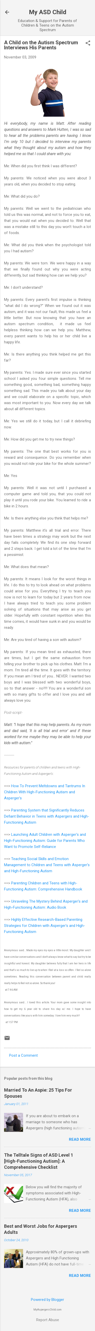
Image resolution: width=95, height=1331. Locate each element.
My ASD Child (47, 12)
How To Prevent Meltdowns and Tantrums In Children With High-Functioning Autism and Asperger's (44, 792)
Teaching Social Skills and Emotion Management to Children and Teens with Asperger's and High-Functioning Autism (47, 865)
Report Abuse (47, 1320)
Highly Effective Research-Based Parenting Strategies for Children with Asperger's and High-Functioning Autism (44, 925)
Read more (80, 1139)
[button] (88, 43)
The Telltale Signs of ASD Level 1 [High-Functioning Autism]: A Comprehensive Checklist (38, 1161)
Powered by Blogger (47, 1299)
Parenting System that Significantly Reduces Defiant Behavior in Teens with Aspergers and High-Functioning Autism (46, 816)
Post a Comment (23, 1055)
